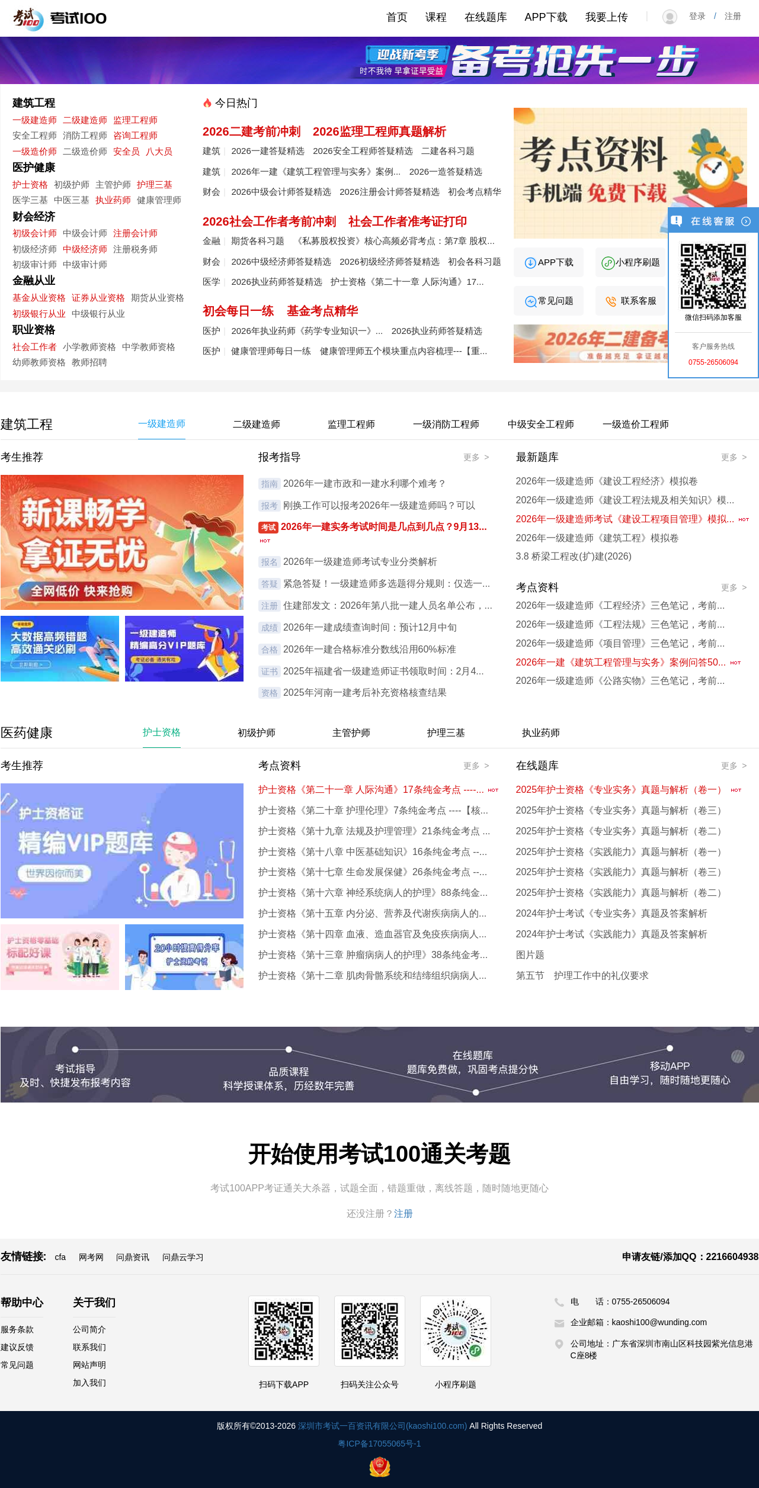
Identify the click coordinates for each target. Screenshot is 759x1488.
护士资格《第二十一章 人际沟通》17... (407, 282)
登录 (701, 16)
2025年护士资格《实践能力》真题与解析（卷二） (621, 893)
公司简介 (89, 1329)
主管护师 (113, 184)
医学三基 (30, 200)
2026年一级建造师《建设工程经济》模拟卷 (607, 481)
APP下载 (546, 17)
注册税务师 (135, 249)
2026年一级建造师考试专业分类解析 (360, 562)
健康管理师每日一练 (271, 351)
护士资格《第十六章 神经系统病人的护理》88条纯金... (373, 893)
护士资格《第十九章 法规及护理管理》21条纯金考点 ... (374, 831)
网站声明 (89, 1365)
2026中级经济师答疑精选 (281, 261)
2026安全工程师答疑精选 (362, 151)
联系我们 (89, 1347)
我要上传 (606, 17)
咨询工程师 (135, 135)
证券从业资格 (98, 298)
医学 (211, 282)
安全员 (126, 151)
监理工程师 (135, 120)
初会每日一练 (238, 310)
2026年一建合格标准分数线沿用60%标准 (369, 649)
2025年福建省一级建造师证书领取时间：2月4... (383, 671)
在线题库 (486, 17)
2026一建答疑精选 (267, 151)
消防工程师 (85, 135)
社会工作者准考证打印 (407, 221)
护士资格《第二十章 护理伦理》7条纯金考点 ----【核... (373, 810)
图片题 (530, 955)
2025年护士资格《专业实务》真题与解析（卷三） (621, 810)
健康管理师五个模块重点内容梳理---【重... (404, 351)
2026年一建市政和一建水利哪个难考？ (365, 483)
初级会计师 (34, 233)
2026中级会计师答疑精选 (281, 192)
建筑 (211, 151)
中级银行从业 (98, 313)
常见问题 (548, 300)
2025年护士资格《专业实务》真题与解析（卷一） (629, 790)
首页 (397, 17)
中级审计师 (85, 264)
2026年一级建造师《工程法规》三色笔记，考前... (620, 624)
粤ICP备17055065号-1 (379, 1443)
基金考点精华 (322, 310)
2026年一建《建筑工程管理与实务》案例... (316, 171)
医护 (211, 331)
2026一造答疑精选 (445, 171)
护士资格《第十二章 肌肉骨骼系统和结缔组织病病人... (372, 975)
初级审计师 (34, 264)
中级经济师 (85, 249)
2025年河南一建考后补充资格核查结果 (365, 692)
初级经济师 (34, 249)
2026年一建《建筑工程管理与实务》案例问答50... (629, 662)
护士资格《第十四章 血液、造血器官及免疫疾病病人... (372, 934)
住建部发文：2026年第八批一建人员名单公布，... (387, 605)
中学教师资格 (148, 347)
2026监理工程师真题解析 (379, 131)
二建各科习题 (448, 151)
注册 (728, 16)
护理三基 (154, 184)
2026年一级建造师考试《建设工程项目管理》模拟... (633, 519)
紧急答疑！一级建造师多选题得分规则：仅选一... (386, 584)
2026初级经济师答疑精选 (389, 261)
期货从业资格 (157, 298)
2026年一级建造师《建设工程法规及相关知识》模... (625, 500)
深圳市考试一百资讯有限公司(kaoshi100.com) (382, 1426)
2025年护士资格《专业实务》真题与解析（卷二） (621, 831)
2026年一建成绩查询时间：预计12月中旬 (370, 627)
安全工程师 (34, 135)
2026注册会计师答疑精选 (389, 192)
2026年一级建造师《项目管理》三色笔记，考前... (620, 643)
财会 (211, 192)
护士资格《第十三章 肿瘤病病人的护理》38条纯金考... (373, 955)
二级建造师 (85, 120)
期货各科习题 (257, 241)
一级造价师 (34, 151)
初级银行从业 (39, 313)
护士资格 (30, 184)
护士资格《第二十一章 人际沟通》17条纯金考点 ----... (379, 790)
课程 (436, 17)
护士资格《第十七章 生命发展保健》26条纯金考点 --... (373, 872)
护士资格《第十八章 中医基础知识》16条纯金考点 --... (373, 852)
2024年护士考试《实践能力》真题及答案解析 (612, 934)
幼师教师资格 (39, 362)
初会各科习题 (474, 261)
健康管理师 (159, 200)
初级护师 (71, 184)
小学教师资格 (89, 347)
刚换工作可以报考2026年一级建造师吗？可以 (379, 505)
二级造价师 (85, 151)
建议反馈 (17, 1347)
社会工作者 (34, 347)
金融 (211, 241)
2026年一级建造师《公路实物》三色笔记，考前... (620, 681)
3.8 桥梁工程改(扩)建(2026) (574, 556)
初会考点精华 (474, 192)
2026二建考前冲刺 (251, 131)
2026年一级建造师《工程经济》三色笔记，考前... (620, 605)
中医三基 (71, 200)
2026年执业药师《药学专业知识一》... (307, 331)
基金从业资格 (39, 298)
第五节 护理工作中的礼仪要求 (582, 975)
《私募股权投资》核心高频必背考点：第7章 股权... (394, 241)
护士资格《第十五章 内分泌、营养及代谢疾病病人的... (372, 913)
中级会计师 (85, 233)
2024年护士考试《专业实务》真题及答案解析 (612, 913)
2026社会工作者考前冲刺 (269, 221)
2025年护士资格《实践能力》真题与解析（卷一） (621, 852)
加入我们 (89, 1382)
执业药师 (113, 200)
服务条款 (17, 1329)
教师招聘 (89, 362)
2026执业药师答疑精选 (276, 282)
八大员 (159, 151)
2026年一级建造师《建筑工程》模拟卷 (598, 538)
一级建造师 (34, 120)
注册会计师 (135, 233)
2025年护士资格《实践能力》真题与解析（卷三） (621, 872)
